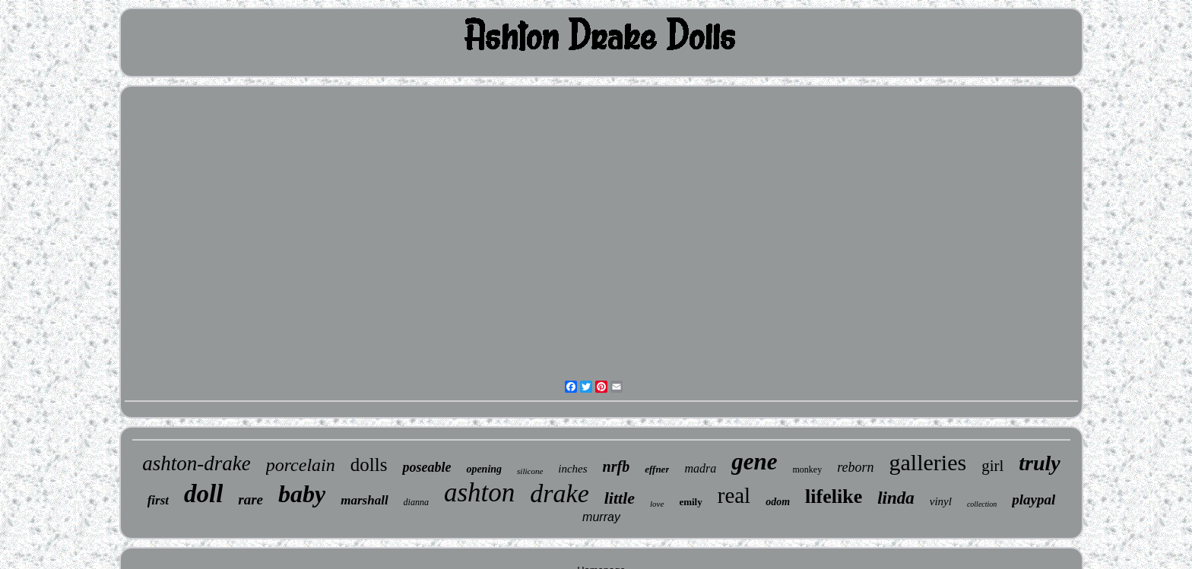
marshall (364, 500)
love (657, 503)
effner (657, 469)
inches (572, 469)
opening (484, 469)
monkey (808, 469)
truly (1039, 463)
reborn (855, 467)
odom (778, 501)
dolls (369, 464)
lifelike (833, 496)
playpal (1033, 499)
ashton (479, 492)
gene (754, 461)
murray (601, 517)
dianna (416, 502)
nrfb (616, 466)
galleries (928, 462)
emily (690, 501)
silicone (530, 471)
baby (301, 493)
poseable (426, 467)
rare (250, 499)
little (619, 497)
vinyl (941, 501)
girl (992, 466)
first (158, 500)
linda (896, 497)
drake (559, 493)
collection (982, 504)
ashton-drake (196, 463)
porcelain (300, 465)
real (734, 495)
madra (700, 468)
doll (203, 493)
